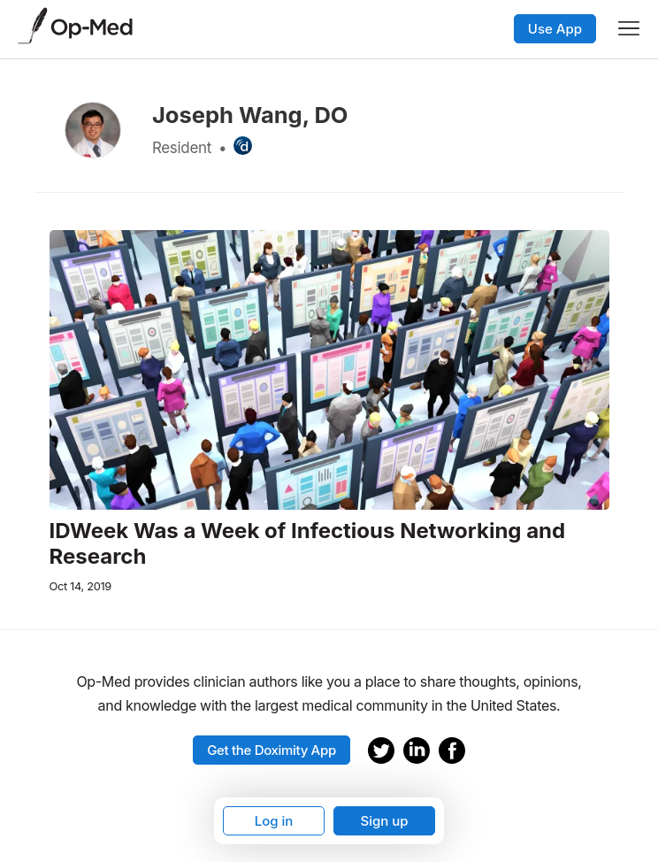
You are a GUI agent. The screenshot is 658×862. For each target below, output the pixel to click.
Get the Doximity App (271, 750)
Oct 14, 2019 (80, 586)
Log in (274, 820)
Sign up (384, 820)
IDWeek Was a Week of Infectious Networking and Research (308, 544)
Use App (555, 28)
